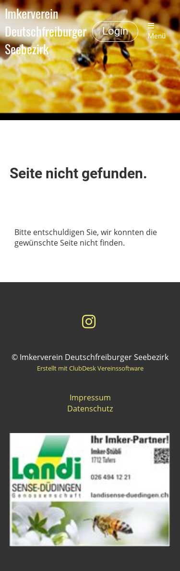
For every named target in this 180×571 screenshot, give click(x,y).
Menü (157, 31)
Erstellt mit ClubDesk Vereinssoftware (90, 368)
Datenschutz (90, 408)
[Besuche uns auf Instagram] (89, 321)
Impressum (90, 397)
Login (115, 31)
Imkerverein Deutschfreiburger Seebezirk (45, 31)
